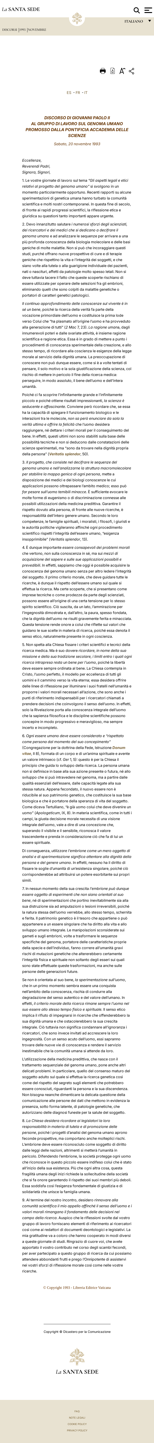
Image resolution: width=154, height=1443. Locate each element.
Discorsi (10, 30)
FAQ (77, 1411)
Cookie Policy (77, 1424)
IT (86, 92)
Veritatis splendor (64, 454)
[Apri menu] (147, 10)
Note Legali (77, 1417)
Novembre (37, 30)
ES (69, 92)
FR (78, 92)
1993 (23, 30)
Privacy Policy (77, 1430)
